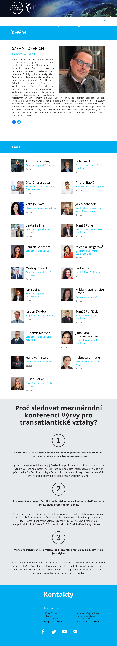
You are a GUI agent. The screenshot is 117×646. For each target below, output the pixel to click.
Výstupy (101, 25)
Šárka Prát (83, 268)
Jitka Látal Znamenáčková (87, 334)
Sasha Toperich (28, 48)
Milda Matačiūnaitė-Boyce (90, 291)
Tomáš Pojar (85, 225)
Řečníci (90, 25)
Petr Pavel (83, 161)
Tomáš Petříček (87, 311)
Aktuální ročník (19, 25)
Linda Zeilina (35, 225)
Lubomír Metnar (38, 333)
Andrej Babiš (85, 182)
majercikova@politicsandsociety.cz (91, 621)
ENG (104, 20)
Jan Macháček (86, 204)
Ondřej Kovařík (37, 268)
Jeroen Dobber (36, 311)
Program (79, 25)
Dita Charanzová (38, 182)
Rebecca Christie (88, 357)
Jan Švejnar (34, 289)
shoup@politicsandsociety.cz (56, 621)
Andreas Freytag (38, 161)
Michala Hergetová (89, 247)
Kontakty (16, 30)
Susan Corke (35, 379)
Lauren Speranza (38, 247)
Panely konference (62, 25)
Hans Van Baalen (38, 357)
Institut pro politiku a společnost (59, 20)
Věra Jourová (35, 204)
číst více (29, 169)
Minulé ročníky (38, 25)
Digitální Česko (88, 20)
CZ (100, 20)
